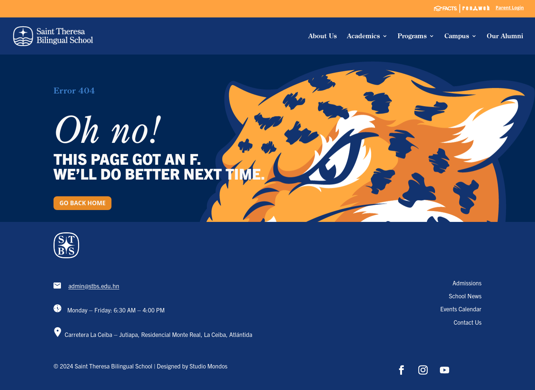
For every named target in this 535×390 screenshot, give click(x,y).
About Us (322, 36)
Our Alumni (505, 36)
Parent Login (510, 8)
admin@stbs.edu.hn (93, 286)
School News (465, 295)
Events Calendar (461, 308)
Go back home (82, 203)
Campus (456, 36)
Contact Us (468, 322)
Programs (412, 36)
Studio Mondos (208, 366)
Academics (363, 36)
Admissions (467, 282)
